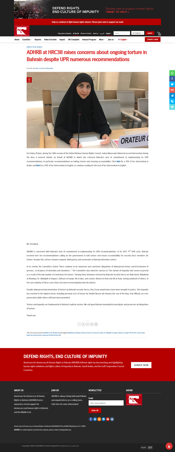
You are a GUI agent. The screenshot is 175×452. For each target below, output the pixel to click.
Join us (111, 39)
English (109, 33)
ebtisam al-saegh (123, 333)
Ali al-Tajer (100, 333)
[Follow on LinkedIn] (103, 419)
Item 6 (136, 333)
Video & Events (50, 39)
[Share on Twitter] (83, 324)
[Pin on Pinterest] (92, 324)
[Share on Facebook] (79, 324)
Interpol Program (89, 39)
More (102, 39)
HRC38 (131, 333)
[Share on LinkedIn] (96, 324)
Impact (62, 39)
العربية (102, 33)
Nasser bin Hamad (32, 335)
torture (40, 335)
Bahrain (39, 47)
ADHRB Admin (49, 68)
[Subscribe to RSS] (99, 419)
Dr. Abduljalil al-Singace (111, 333)
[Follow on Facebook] (91, 419)
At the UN (76, 33)
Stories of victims (85, 33)
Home (16, 39)
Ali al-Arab (94, 333)
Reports (38, 39)
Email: (91, 398)
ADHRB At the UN (31, 47)
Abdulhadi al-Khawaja (74, 333)
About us (95, 33)
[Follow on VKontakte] (112, 419)
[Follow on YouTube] (108, 419)
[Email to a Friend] (88, 324)
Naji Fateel (141, 333)
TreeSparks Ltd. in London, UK (69, 446)
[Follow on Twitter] (95, 419)
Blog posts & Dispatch (64, 33)
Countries (27, 39)
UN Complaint (73, 39)
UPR (59, 335)
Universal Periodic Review (50, 335)
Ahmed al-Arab (85, 333)
